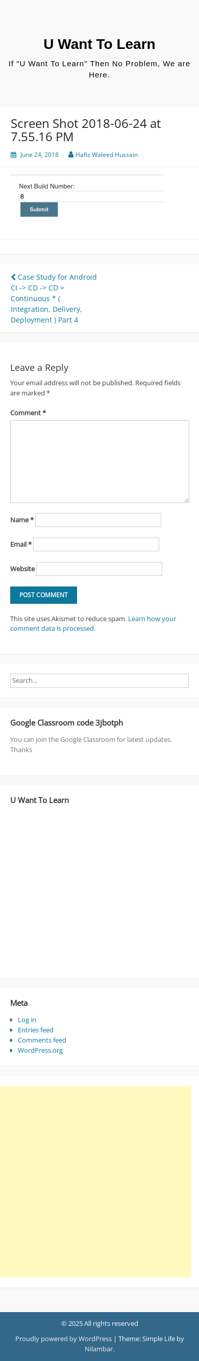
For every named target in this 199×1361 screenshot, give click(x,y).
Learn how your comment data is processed (93, 623)
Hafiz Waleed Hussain (107, 154)
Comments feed (42, 1040)
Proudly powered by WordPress (63, 1338)
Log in (27, 1019)
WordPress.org (40, 1050)
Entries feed (36, 1029)
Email (21, 544)
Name (22, 519)
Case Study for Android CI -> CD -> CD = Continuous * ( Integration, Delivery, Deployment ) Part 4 (54, 298)
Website (22, 568)
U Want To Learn (99, 44)
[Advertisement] (95, 1181)
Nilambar (99, 1348)
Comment (28, 412)
